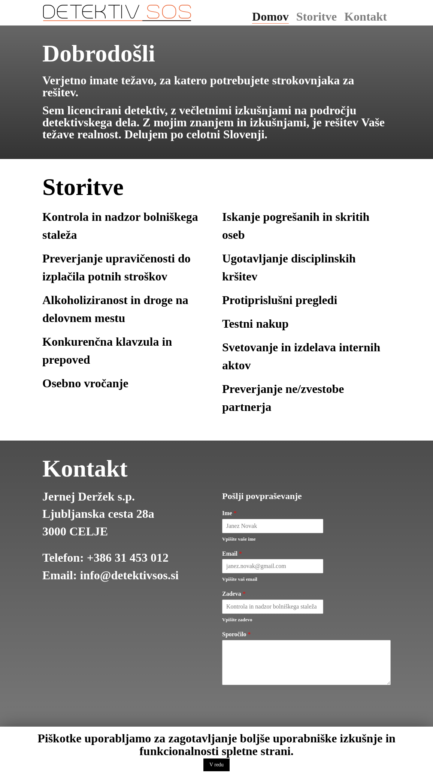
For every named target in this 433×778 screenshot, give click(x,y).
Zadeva (234, 594)
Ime (229, 513)
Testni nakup (255, 323)
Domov (270, 16)
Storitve (316, 16)
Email (232, 553)
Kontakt (365, 16)
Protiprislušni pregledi (279, 300)
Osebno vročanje (85, 383)
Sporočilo (236, 634)
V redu (216, 765)
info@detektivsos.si (129, 575)
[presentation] (279, 721)
